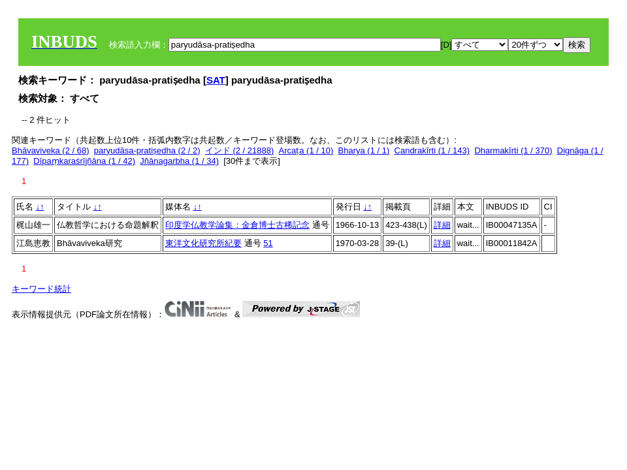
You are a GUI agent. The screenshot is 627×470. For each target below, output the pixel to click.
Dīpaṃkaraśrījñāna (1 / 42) (84, 161)
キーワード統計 (41, 289)
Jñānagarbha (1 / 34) (179, 161)
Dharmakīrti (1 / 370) (513, 150)
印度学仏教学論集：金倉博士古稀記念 (237, 225)
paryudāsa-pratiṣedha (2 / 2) (147, 150)
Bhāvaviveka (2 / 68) (50, 150)
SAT (215, 80)
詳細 (442, 225)
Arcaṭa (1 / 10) (306, 150)
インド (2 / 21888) (239, 150)
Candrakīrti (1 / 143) (432, 150)
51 (267, 243)
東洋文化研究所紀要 (203, 243)
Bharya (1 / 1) (364, 150)
